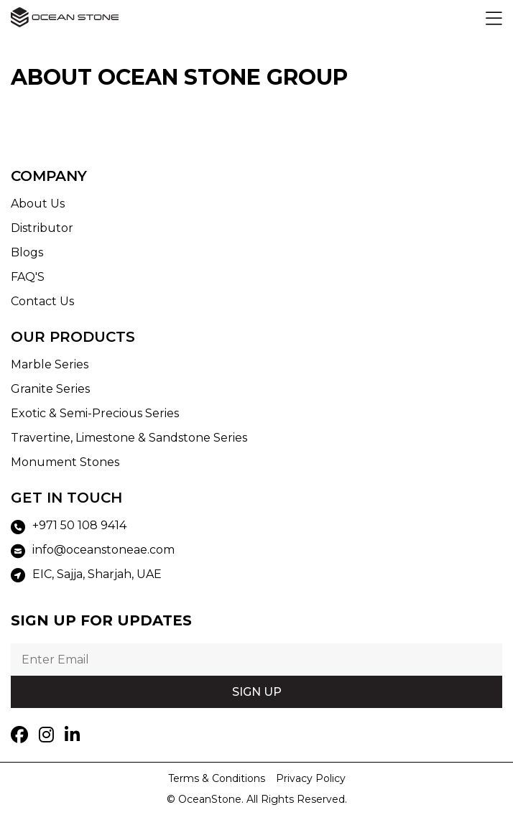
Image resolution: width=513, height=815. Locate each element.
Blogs (27, 252)
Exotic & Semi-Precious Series (95, 413)
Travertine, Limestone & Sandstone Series (129, 437)
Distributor (42, 228)
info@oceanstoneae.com (93, 551)
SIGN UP (257, 692)
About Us (38, 203)
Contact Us (42, 301)
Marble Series (49, 364)
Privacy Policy (311, 778)
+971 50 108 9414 (68, 526)
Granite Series (50, 389)
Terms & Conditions (216, 778)
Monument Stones (65, 462)
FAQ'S (28, 277)
